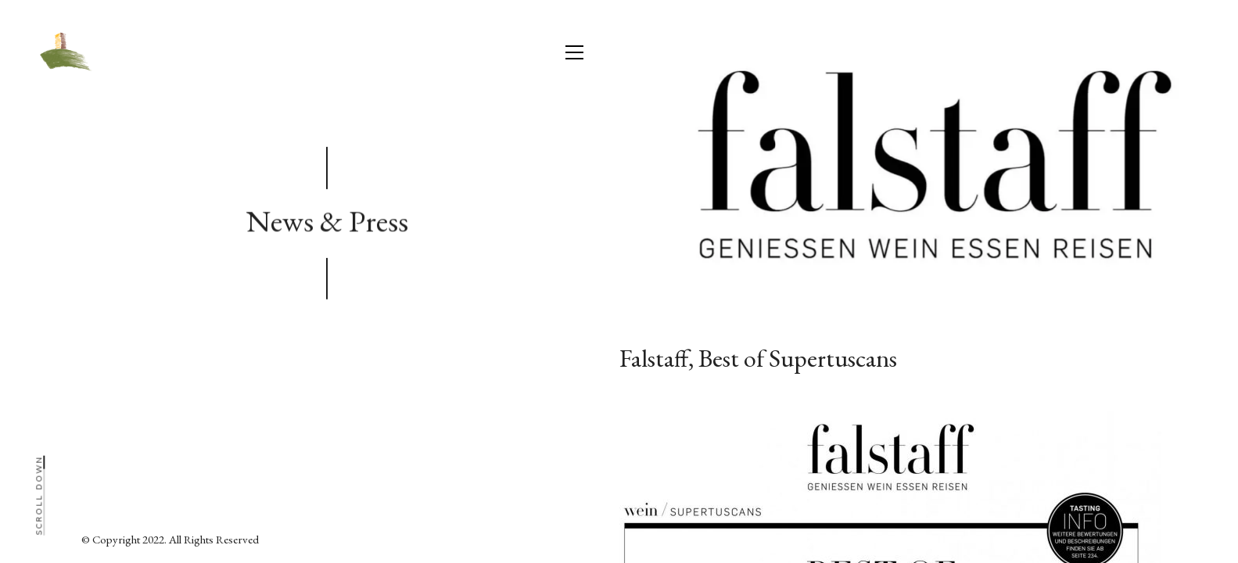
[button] (574, 52)
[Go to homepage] (63, 52)
